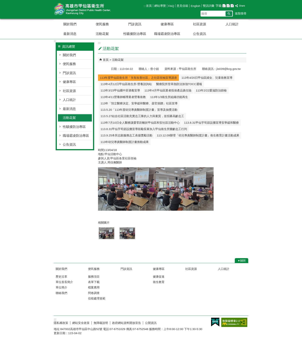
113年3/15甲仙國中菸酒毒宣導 (120, 90)
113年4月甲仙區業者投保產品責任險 (167, 90)
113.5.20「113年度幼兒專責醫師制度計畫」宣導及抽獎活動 (139, 109)
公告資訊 (199, 34)
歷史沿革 (61, 276)
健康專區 (167, 24)
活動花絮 (102, 34)
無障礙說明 (101, 322)
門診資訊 (134, 24)
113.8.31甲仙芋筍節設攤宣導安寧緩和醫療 (211, 122)
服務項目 (94, 276)
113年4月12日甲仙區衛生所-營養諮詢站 (126, 84)
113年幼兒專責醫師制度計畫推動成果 (125, 142)
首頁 (149, 5)
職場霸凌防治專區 (167, 34)
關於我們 (69, 24)
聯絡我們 (61, 293)
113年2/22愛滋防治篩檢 (211, 90)
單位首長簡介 (64, 282)
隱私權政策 (61, 322)
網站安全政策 (81, 322)
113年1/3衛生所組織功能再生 (169, 97)
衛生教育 (158, 282)
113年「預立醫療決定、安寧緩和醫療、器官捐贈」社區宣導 (139, 103)
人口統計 (232, 24)
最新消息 (69, 34)
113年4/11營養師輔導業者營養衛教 (123, 97)
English (195, 6)
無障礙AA (234, 322)
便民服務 (102, 24)
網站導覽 (160, 5)
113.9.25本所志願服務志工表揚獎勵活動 (126, 135)
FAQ (171, 6)
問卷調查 (94, 293)
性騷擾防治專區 (134, 34)
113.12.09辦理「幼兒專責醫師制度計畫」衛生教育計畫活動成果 (198, 135)
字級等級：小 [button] (224, 5)
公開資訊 (151, 322)
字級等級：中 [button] (228, 6)
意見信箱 (182, 5)
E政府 (215, 322)
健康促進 (158, 276)
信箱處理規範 (96, 298)
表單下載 (94, 282)
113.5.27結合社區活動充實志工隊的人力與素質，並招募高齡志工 (142, 116)
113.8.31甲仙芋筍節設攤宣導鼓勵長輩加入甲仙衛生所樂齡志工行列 (144, 129)
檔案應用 (94, 287)
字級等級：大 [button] (232, 5)
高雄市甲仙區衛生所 (86, 9)
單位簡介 (61, 287)
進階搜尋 (240, 13)
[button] (229, 13)
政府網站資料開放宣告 (126, 322)
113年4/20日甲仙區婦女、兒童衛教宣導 (206, 77)
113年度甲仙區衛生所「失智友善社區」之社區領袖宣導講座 (138, 77)
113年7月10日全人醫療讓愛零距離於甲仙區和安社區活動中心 (140, 122)
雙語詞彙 (208, 5)
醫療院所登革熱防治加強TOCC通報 (179, 84)
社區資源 (199, 24)
